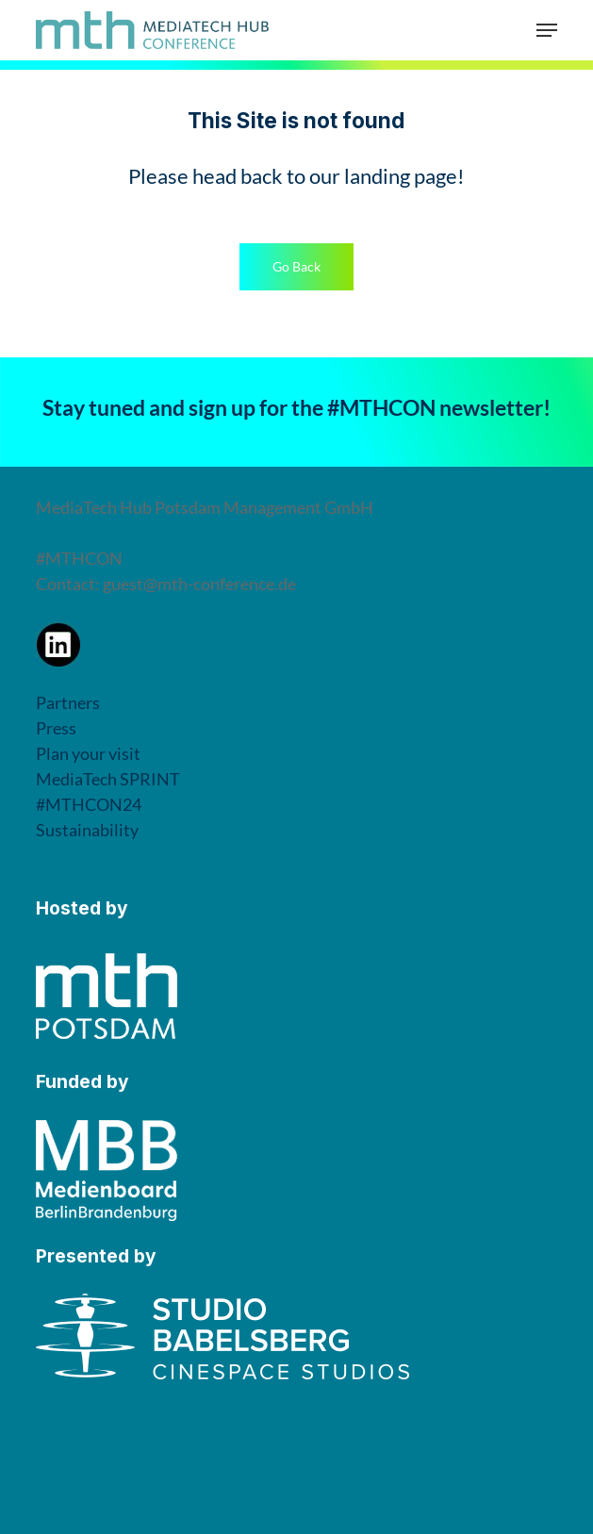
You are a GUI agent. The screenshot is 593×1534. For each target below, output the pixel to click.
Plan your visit (88, 753)
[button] (546, 30)
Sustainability (87, 829)
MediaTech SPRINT (108, 778)
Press (56, 728)
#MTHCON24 (88, 804)
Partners (68, 702)
